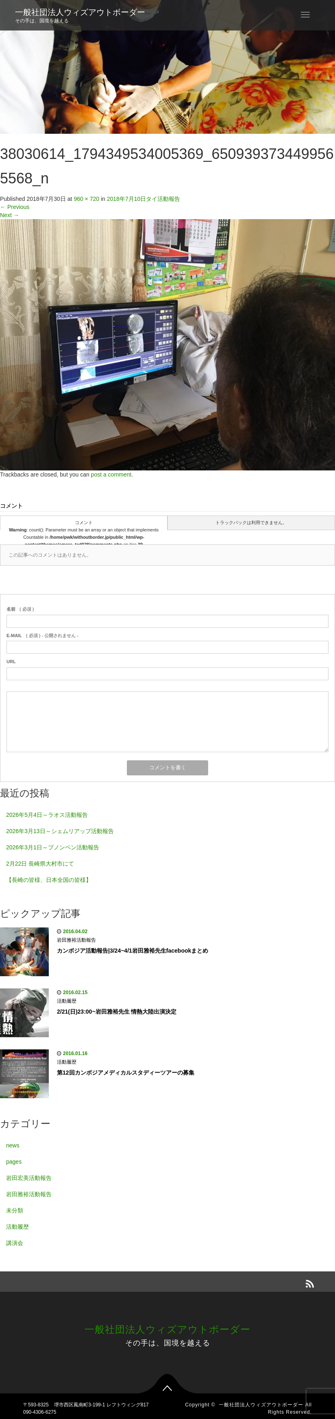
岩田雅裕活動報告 (76, 940)
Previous (14, 207)
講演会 (14, 1243)
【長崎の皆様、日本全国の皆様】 (48, 880)
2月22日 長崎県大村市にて (40, 863)
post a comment (111, 474)
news (13, 1145)
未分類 (14, 1210)
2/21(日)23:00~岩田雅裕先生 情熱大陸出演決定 (116, 1011)
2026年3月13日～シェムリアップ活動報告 (60, 831)
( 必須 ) (20, 609)
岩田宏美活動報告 (29, 1178)
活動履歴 (66, 1001)
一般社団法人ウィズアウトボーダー (80, 12)
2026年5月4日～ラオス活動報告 (47, 815)
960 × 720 (86, 199)
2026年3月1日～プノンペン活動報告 (52, 847)
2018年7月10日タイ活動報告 (144, 199)
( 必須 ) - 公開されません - (42, 635)
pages (14, 1161)
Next (9, 215)
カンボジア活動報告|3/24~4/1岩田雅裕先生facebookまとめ (132, 950)
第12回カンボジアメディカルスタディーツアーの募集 (125, 1072)
